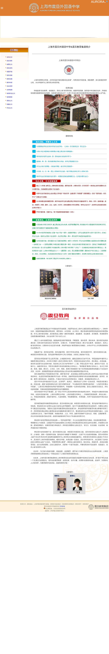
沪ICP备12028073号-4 (57, 511)
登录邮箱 (62, 506)
